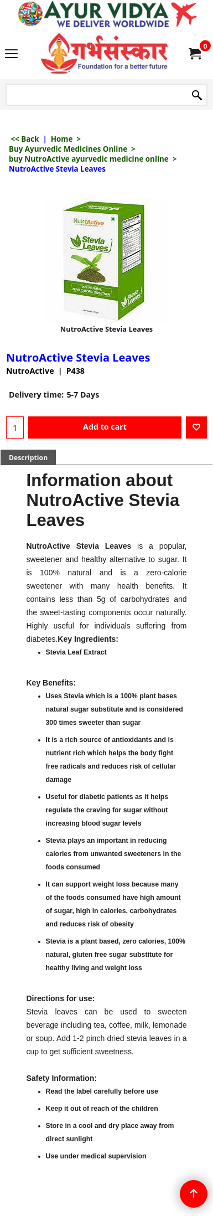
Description (28, 457)
